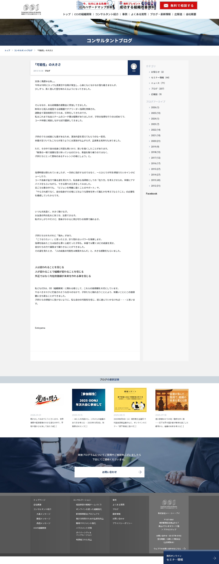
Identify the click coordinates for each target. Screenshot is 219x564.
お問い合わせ (109, 472)
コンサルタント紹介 (106, 14)
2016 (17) (155, 163)
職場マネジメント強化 (86, 523)
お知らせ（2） (158, 72)
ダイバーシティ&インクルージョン (84, 533)
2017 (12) (155, 158)
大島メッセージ (43, 514)
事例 (124, 14)
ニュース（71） (158, 83)
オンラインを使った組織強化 (89, 509)
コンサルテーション (82, 500)
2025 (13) (155, 113)
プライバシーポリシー (122, 523)
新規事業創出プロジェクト (88, 514)
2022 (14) (155, 130)
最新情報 (116, 514)
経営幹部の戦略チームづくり (89, 505)
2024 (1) (155, 118)
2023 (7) (155, 124)
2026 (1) (155, 107)
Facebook (151, 193)
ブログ (47, 71)
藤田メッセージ (43, 519)
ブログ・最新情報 (160, 14)
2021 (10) (155, 135)
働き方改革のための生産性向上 (90, 519)
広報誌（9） (157, 94)
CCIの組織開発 (83, 14)
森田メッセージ (43, 523)
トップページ (39, 500)
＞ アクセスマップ (168, 530)
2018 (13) (155, 152)
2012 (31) (155, 186)
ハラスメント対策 (84, 528)
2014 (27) (155, 174)
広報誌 (178, 14)
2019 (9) (155, 146)
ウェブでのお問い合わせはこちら (167, 549)
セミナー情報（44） (161, 77)
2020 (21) (155, 141)
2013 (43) (155, 180)
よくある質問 (138, 14)
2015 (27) (155, 169)
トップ (67, 14)
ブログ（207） (158, 89)
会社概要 (191, 14)
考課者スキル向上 (84, 540)
